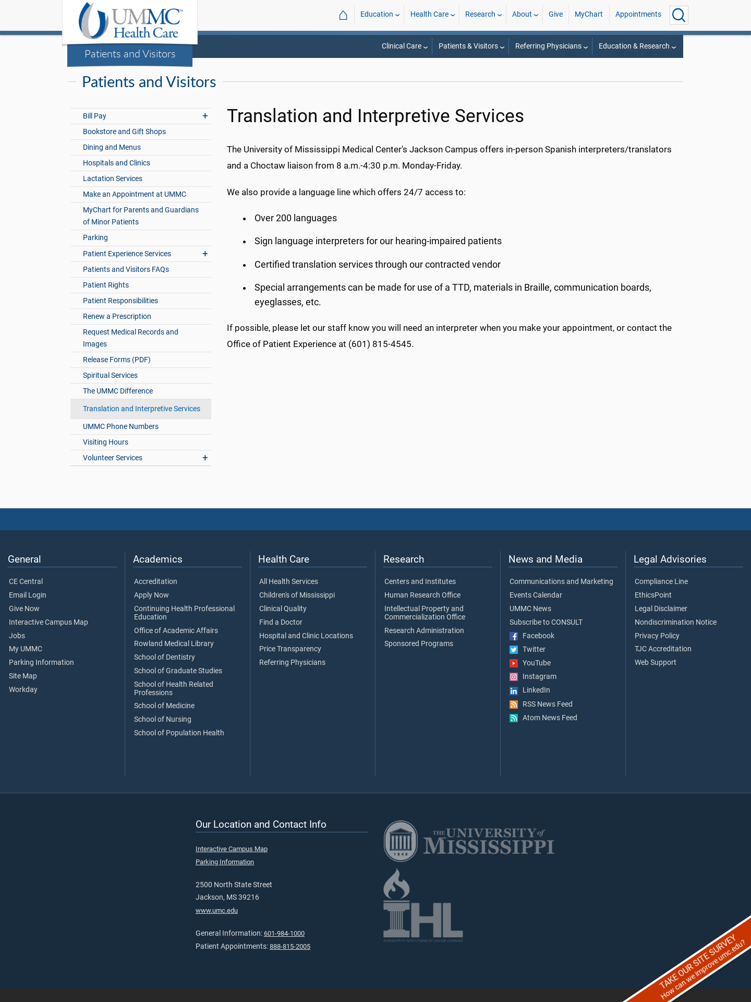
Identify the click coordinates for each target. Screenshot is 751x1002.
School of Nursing (162, 733)
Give (556, 14)
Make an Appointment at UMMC (134, 208)
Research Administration (424, 644)
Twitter (528, 663)
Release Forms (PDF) (117, 373)
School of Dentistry (164, 671)
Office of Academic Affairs (176, 644)
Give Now (24, 622)
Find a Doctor (280, 636)
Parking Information (41, 676)
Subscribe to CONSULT (546, 636)
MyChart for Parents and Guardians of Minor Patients (141, 229)
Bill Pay (94, 129)
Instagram (533, 690)
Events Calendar (536, 609)
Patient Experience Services (127, 267)
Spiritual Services (110, 389)
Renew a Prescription (117, 330)
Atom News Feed (543, 731)
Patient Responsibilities (120, 314)
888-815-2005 (290, 960)
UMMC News (530, 622)
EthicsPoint (653, 609)
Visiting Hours (105, 455)
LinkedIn (530, 704)
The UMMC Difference (118, 404)
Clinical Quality (283, 622)
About (522, 14)
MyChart (589, 14)
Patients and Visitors (130, 53)
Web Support (655, 676)
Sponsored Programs (418, 657)
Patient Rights (106, 298)
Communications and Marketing (561, 595)
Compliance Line (661, 595)
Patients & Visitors (468, 46)
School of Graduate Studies (178, 685)
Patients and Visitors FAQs (126, 283)
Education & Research (634, 46)
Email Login (27, 609)
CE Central (26, 595)
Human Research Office (422, 609)
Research (480, 14)
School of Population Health (179, 747)
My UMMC (25, 663)
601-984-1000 (284, 947)
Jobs (17, 650)
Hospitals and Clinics (116, 176)
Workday (23, 703)
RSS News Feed (541, 718)
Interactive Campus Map (48, 636)
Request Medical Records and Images (130, 351)
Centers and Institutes (420, 595)
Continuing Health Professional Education (184, 626)
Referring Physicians (548, 46)
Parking (95, 251)
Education (376, 14)
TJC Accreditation (663, 663)
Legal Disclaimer (661, 622)
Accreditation (155, 595)
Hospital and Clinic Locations (306, 650)
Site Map (23, 690)
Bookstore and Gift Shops (124, 145)
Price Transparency (290, 663)
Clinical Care (401, 46)
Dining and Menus (112, 161)
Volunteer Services (112, 471)
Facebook (532, 650)
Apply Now (151, 609)
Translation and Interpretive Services (141, 422)
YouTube (530, 677)
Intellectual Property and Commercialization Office (424, 626)
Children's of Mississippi (297, 609)
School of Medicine (164, 719)
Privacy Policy (657, 650)
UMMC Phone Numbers (121, 440)
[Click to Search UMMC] (679, 15)
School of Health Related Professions (173, 702)
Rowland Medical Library (174, 657)
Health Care (429, 14)
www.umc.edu (217, 924)
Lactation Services (112, 192)
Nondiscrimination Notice (676, 636)
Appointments (638, 14)
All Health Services (288, 595)
